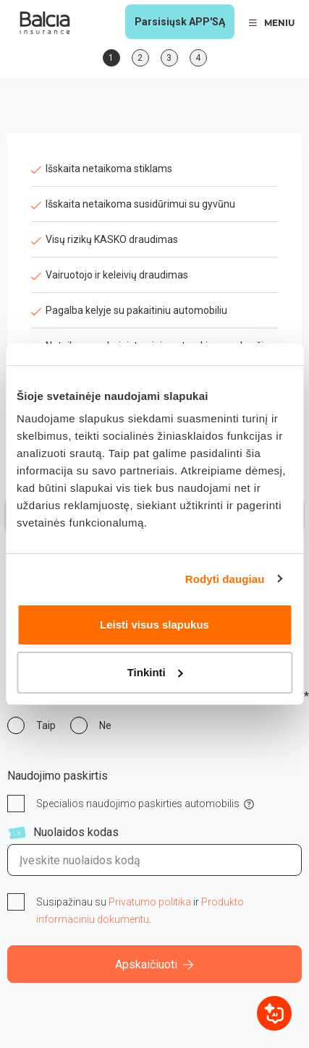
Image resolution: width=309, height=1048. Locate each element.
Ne (105, 725)
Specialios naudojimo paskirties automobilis (138, 803)
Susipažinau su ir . (140, 910)
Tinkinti (155, 672)
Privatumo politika (150, 902)
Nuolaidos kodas (76, 832)
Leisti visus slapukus (154, 624)
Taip (46, 725)
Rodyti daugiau (225, 579)
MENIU (272, 22)
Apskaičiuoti (154, 964)
